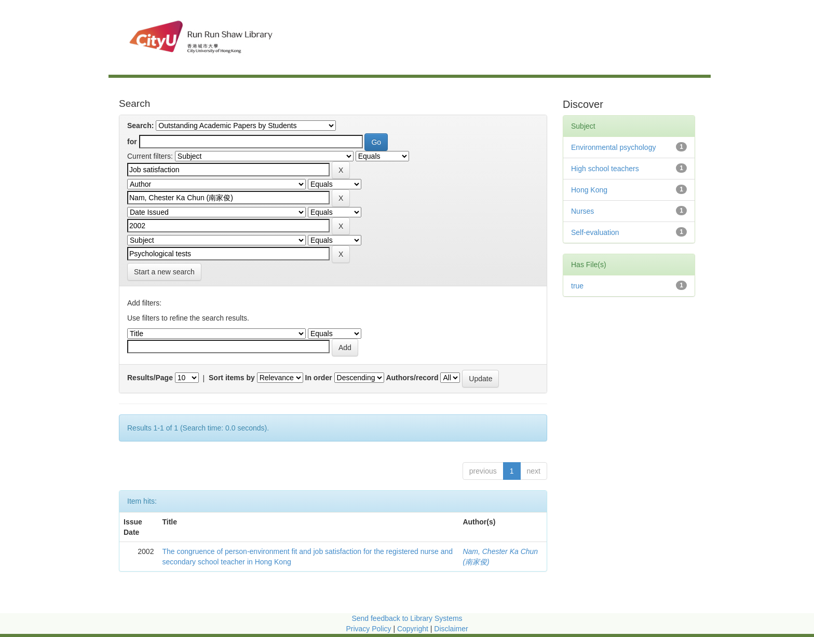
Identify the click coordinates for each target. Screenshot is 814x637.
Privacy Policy (368, 629)
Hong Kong (589, 190)
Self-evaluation (595, 232)
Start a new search (164, 272)
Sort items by (232, 377)
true (577, 286)
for (132, 141)
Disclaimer (451, 629)
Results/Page (150, 377)
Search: (140, 125)
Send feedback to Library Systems (406, 618)
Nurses (582, 211)
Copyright (413, 629)
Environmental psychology (613, 147)
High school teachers (605, 168)
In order (318, 377)
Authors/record (412, 377)
